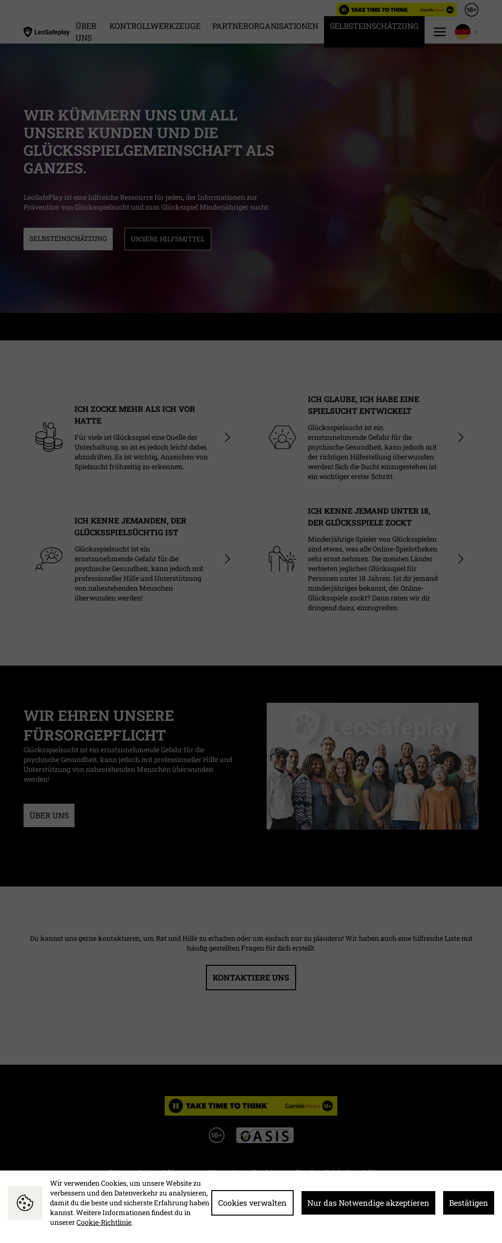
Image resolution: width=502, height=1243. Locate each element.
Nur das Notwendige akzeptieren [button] (368, 1202)
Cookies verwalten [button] (252, 1202)
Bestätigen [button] (468, 1202)
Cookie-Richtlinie (103, 1222)
